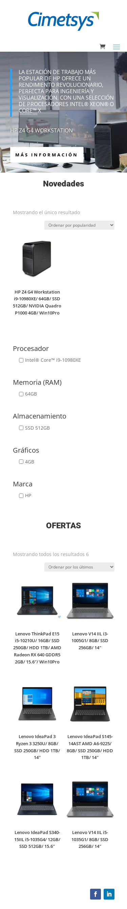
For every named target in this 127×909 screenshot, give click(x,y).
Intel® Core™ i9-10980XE (53, 360)
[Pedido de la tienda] (79, 225)
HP (28, 495)
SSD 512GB (37, 428)
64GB (31, 393)
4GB (29, 461)
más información (46, 155)
